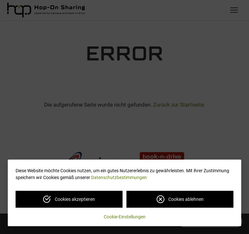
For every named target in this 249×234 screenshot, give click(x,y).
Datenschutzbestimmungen (119, 177)
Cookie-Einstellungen (125, 216)
